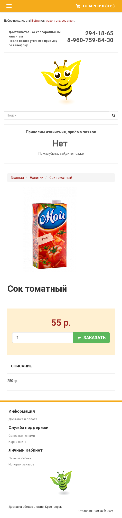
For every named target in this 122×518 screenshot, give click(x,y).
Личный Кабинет (21, 458)
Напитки (36, 178)
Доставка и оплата (23, 419)
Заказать (91, 337)
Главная (17, 178)
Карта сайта (18, 442)
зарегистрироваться (60, 20)
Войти (35, 20)
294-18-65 (99, 33)
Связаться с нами (22, 435)
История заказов (22, 464)
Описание (21, 366)
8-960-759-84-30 (90, 40)
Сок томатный (60, 178)
